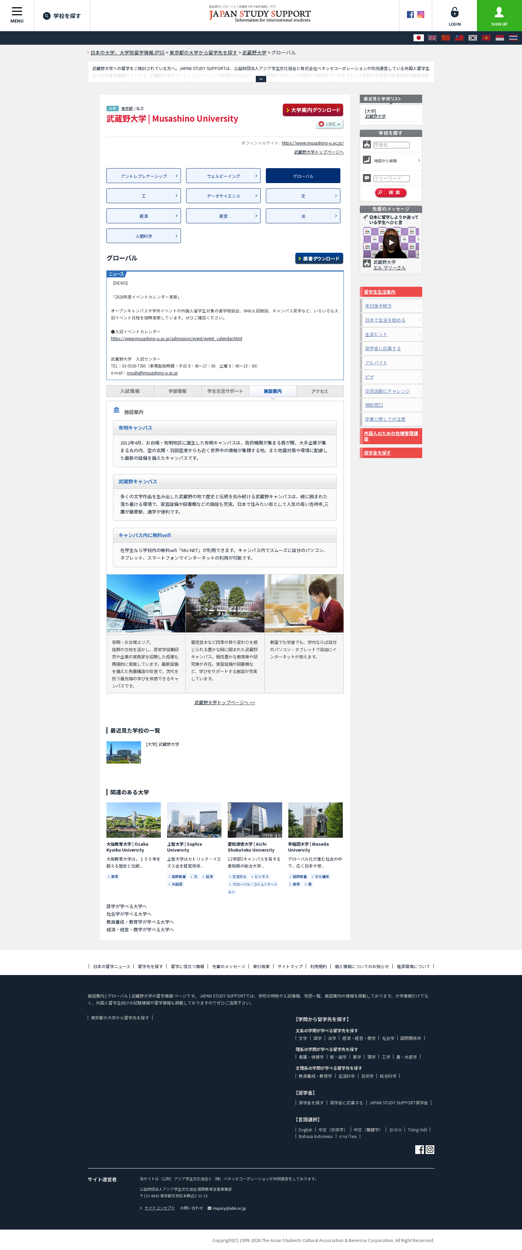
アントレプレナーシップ (144, 176)
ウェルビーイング (223, 176)
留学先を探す (150, 966)
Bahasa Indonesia (316, 1136)
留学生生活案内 (379, 291)
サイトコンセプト (157, 1207)
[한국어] (473, 38)
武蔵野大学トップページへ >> (224, 702)
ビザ (369, 376)
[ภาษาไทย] (513, 38)
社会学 (388, 1038)
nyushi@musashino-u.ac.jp (152, 373)
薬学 (357, 1057)
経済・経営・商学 (359, 1038)
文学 (303, 1038)
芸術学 (367, 1076)
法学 (332, 1038)
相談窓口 (374, 405)
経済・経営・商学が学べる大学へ (140, 929)
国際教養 (179, 876)
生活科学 (346, 1076)
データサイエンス (223, 196)
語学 (317, 1038)
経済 (144, 216)
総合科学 (388, 1076)
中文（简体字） (333, 1129)
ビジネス (262, 876)
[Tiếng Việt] (486, 38)
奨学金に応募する (383, 348)
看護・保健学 (311, 1057)
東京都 (127, 108)
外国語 (177, 884)
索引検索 (261, 966)
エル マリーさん (389, 267)
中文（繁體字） (368, 1129)
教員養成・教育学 (315, 1076)
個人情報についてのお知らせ (362, 966)
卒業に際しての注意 (385, 419)
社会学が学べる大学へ (128, 914)
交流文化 (239, 876)
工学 (386, 1057)
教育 (114, 876)
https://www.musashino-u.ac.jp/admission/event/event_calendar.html (176, 338)
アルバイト (376, 362)
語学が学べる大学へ (126, 906)
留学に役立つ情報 (187, 966)
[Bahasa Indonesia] (500, 38)
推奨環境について (413, 966)
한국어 (395, 1129)
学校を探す (62, 15)
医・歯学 (338, 1057)
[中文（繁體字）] (459, 38)
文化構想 (322, 876)
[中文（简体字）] (446, 38)
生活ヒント (376, 334)
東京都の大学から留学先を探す (120, 1017)
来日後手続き (378, 305)
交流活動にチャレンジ (387, 391)
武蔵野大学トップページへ (319, 152)
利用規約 (318, 966)
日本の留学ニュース (111, 966)
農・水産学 (406, 1057)
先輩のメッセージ (228, 966)
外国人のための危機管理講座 (391, 436)
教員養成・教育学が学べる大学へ (140, 922)
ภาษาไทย (348, 1136)
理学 (371, 1057)
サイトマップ (290, 966)
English (305, 1129)
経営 (223, 216)
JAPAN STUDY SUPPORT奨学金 (398, 1102)
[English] (432, 38)
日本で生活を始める (385, 320)
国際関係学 (410, 1038)
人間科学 (144, 236)
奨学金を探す (377, 452)
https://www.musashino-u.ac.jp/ (313, 143)
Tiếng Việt (417, 1129)
